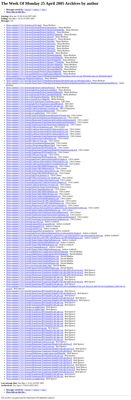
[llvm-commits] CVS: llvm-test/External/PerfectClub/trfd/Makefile (34, 60)
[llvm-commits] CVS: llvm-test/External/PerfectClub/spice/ (31, 46)
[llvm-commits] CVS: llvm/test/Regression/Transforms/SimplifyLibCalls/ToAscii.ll (40, 369)
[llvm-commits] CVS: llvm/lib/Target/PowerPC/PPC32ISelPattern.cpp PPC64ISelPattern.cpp (44, 238)
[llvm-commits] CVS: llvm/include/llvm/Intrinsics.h (28, 175)
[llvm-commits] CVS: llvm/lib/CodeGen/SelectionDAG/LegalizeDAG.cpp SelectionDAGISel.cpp (46, 208)
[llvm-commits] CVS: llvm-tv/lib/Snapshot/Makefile (28, 97)
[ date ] (44, 9)
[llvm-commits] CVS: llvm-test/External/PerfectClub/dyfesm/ (31, 27)
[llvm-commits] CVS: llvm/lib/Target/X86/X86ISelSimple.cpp (32, 166)
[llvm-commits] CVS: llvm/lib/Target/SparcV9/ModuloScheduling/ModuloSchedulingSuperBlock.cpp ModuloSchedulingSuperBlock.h (62, 83)
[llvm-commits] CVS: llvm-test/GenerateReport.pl (27, 247)
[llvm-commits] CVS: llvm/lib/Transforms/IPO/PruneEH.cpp (31, 148)
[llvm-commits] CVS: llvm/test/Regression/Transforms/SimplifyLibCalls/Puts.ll (39, 351)
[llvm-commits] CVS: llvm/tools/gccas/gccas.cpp (26, 328)
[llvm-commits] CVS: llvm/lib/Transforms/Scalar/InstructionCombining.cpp (37, 124)
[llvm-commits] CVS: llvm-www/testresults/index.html (29, 265)
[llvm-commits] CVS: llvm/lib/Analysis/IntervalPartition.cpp (31, 138)
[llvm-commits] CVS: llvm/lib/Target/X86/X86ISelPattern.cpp (32, 173)
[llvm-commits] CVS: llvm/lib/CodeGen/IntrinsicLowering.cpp (32, 108)
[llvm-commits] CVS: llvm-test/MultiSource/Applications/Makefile (34, 74)
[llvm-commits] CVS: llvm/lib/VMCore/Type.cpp (26, 141)
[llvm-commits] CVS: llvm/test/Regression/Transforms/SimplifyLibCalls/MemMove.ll (42, 300)
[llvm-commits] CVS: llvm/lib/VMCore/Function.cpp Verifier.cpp (33, 178)
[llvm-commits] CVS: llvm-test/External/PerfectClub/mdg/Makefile (34, 55)
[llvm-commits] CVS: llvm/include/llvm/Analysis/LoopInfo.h (31, 90)
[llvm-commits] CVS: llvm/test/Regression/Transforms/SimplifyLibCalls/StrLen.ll (40, 298)
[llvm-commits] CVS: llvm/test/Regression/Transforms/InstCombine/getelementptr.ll (41, 120)
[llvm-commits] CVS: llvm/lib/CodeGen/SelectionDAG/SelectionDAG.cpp (37, 129)
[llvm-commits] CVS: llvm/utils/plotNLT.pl (24, 228)
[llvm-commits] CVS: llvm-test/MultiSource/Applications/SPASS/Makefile (37, 252)
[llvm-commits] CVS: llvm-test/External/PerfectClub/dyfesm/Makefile (35, 30)
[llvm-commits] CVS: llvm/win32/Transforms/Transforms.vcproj (33, 101)
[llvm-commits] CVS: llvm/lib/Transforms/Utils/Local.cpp (30, 342)
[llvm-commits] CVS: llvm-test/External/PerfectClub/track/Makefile (34, 69)
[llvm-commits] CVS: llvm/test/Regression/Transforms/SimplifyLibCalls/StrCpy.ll (40, 349)
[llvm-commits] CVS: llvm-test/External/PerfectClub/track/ (30, 48)
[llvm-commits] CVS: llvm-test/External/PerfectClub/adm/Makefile (34, 94)
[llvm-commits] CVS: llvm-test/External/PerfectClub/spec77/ (31, 39)
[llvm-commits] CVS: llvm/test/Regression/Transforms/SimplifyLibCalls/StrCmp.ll (40, 367)
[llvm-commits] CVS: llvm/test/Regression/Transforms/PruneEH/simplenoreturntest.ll (41, 150)
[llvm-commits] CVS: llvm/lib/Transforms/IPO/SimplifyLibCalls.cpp (35, 106)
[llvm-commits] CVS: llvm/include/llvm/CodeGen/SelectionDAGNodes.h (36, 159)
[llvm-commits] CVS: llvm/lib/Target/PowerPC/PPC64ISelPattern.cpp (35, 203)
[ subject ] (36, 9)
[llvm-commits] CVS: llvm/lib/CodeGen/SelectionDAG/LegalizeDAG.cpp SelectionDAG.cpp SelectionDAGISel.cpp (54, 235)
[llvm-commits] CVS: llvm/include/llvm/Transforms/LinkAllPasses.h (35, 104)
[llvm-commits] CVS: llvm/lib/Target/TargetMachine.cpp (30, 189)
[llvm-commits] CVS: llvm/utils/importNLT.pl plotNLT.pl (30, 231)
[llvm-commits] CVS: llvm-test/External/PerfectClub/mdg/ (30, 41)
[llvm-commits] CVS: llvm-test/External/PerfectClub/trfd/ (30, 53)
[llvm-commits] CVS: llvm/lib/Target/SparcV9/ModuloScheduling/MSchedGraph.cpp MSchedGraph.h (48, 81)
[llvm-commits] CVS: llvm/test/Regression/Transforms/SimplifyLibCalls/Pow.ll (39, 344)
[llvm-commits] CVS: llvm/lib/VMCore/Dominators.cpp (29, 127)
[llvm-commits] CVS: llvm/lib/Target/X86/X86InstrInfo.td (30, 168)
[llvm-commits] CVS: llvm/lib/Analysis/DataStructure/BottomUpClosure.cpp (38, 115)
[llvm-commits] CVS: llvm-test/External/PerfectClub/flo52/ (31, 32)
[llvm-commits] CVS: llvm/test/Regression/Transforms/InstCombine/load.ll (37, 212)
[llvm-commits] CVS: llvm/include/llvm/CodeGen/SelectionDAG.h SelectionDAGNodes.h (43, 233)
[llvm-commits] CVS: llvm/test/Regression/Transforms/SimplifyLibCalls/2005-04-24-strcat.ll (45, 270)
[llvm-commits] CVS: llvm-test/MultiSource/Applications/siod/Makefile (36, 353)
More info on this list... (16, 12)
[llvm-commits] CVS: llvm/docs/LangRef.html (25, 113)
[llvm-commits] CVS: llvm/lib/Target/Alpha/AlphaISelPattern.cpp (33, 196)
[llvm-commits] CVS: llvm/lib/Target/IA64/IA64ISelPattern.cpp (32, 198)
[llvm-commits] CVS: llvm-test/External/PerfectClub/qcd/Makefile (34, 71)
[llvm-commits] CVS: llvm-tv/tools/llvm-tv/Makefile (28, 99)
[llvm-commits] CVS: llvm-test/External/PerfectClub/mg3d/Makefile (34, 57)
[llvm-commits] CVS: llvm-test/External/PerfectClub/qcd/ (30, 37)
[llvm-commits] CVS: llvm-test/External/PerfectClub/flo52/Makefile (34, 34)
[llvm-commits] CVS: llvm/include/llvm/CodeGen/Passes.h (31, 88)
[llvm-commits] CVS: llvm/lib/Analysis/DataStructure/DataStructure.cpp (36, 118)
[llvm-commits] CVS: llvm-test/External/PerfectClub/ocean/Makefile (34, 67)
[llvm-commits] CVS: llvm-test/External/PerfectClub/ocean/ (31, 44)
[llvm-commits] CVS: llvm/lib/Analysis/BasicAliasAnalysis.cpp (32, 171)
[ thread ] (28, 9)
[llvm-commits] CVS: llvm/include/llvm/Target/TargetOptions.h (32, 187)
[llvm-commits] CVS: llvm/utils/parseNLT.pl (24, 222)
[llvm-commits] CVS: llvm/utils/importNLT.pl (25, 226)
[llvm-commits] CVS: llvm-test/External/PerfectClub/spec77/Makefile (35, 62)
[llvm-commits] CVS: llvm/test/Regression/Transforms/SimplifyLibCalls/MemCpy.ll (41, 293)
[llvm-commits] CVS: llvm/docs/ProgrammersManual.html (30, 111)
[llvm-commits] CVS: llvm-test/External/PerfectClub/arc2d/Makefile (34, 92)
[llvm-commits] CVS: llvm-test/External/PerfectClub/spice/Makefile (34, 64)
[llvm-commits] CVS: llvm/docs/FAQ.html (24, 25)
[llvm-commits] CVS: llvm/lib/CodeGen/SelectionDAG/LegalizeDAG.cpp (37, 164)
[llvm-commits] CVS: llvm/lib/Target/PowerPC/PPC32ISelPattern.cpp (35, 201)
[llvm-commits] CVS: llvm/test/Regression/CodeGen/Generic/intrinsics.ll (36, 182)
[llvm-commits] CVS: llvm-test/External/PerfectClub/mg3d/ (31, 51)
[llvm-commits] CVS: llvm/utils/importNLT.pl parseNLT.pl (30, 224)
